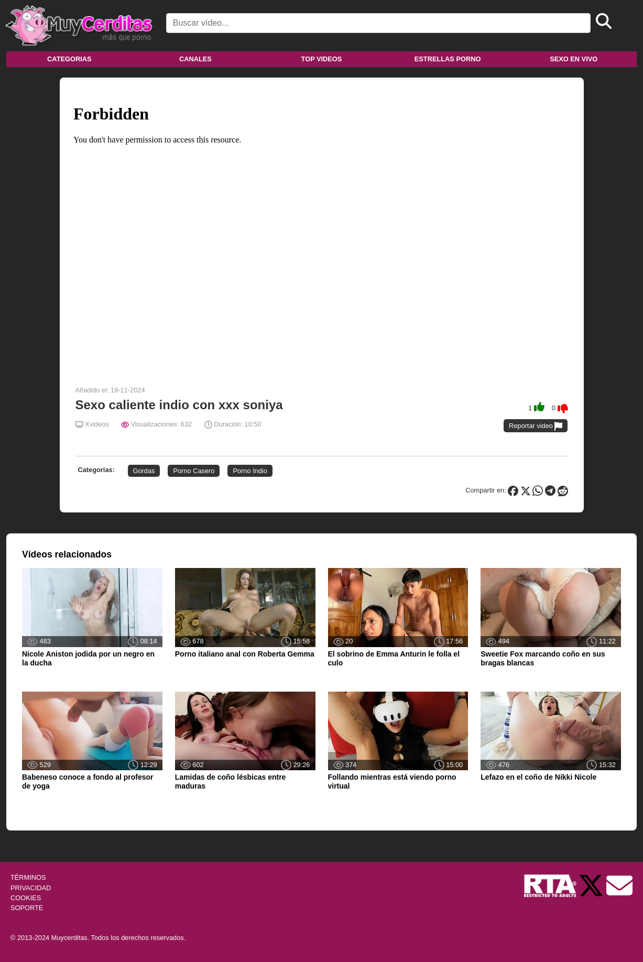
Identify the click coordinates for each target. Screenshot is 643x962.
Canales (195, 59)
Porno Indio (250, 471)
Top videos (321, 59)
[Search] (378, 23)
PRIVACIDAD (30, 888)
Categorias (69, 59)
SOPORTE (26, 908)
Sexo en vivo (573, 59)
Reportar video (536, 426)
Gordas (144, 471)
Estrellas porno (448, 59)
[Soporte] (619, 885)
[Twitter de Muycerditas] (592, 885)
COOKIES (25, 898)
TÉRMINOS (28, 877)
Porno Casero (193, 471)
